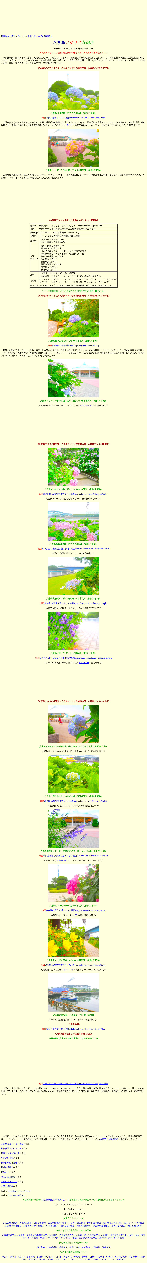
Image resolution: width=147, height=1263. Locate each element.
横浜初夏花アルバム (112, 1223)
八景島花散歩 (25, 1223)
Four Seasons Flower (16, 1195)
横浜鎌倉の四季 (8, 36)
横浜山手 (5, 1172)
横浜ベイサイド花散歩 (134, 1223)
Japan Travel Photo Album (19, 1191)
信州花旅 (63, 1247)
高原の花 (33, 1259)
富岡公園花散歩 (67, 1226)
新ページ (21, 36)
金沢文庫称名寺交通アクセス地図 (41, 1235)
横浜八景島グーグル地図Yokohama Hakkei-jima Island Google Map (75, 118)
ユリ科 (95, 1259)
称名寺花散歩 (40, 1223)
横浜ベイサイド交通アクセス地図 (55, 1238)
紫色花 (109, 1257)
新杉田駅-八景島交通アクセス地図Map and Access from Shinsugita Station (75, 494)
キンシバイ (68, 970)
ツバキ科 (71, 1259)
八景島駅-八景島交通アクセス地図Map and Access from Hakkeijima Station (75, 1084)
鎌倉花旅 (41, 1247)
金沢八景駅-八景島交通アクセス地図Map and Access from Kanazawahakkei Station (76, 658)
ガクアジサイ (86, 405)
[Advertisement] (73, 17)
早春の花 (49, 1257)
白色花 (93, 1257)
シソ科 (42, 1259)
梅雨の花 (121, 1259)
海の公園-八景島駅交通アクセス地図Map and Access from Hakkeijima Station (75, 549)
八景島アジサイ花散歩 (33, 1226)
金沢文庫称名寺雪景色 (58, 1223)
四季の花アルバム (9, 1182)
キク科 (103, 1259)
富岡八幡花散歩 (118, 1226)
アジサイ (71, 125)
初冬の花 (30, 1257)
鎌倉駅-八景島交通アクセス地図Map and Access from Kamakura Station (75, 801)
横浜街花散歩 (7, 1167)
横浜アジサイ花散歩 (10, 1153)
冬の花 (40, 1257)
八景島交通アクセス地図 (12, 1144)
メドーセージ (62, 860)
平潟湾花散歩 (52, 1226)
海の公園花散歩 (77, 1223)
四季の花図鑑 (7, 1186)
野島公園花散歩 (94, 1223)
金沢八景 (32, 36)
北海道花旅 (52, 1247)
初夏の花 (67, 1257)
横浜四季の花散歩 (9, 1163)
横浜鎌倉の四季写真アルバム (56, 1200)
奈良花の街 (74, 1247)
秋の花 (21, 1257)
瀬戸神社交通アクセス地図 (111, 1238)
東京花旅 (86, 1247)
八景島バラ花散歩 (13, 1226)
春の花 (58, 1257)
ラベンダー (84, 663)
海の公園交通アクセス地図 (96, 1235)
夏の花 (5, 1257)
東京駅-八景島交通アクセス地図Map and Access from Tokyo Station (75, 910)
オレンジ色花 (121, 1257)
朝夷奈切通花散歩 (101, 1226)
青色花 (77, 1257)
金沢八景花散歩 (45, 36)
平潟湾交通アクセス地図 (121, 1235)
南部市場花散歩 (84, 1226)
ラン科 (50, 1259)
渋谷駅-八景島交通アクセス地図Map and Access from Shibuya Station (75, 965)
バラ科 (111, 1259)
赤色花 (85, 1257)
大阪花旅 (96, 1247)
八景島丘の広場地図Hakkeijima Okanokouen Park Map (75, 345)
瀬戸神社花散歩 (135, 1226)
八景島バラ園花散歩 (109, 1139)
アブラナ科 (60, 1259)
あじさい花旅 (7, 1158)
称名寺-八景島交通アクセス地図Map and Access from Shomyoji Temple (75, 603)
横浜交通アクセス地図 (11, 1148)
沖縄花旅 (106, 1247)
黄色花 (101, 1257)
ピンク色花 (134, 1257)
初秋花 (13, 1257)
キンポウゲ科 (84, 1259)
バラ (76, 915)
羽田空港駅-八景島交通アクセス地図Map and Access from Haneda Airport (75, 856)
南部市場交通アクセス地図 (85, 1238)
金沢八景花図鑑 (8, 1177)
